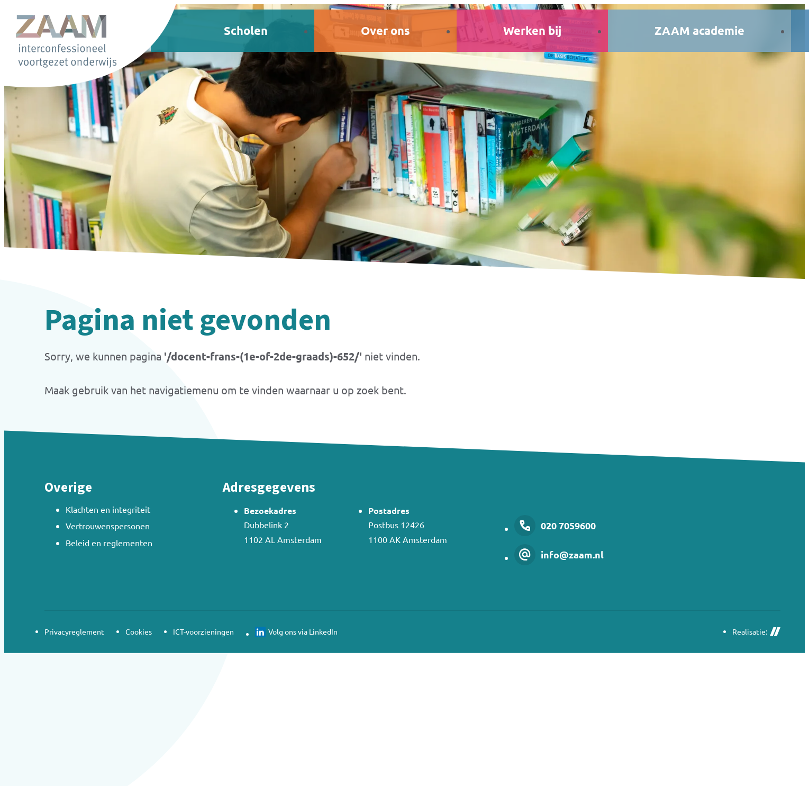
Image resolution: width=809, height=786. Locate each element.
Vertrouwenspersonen (108, 525)
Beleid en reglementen (109, 542)
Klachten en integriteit (108, 509)
